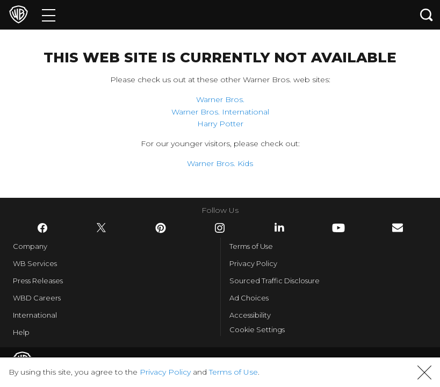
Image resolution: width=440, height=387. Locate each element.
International (35, 315)
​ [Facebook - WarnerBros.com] (42, 228)
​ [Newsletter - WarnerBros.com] (397, 228)
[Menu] (49, 15)
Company (30, 246)
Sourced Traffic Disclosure (274, 280)
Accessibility (250, 315)
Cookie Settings (257, 329)
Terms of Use (251, 246)
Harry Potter (220, 123)
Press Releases (38, 280)
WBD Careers (37, 297)
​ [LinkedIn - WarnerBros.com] (279, 227)
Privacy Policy (253, 263)
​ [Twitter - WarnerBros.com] (101, 228)
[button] (424, 372)
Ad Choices (249, 297)
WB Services (35, 263)
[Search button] (426, 15)
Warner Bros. (220, 99)
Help (21, 332)
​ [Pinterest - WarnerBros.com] (160, 228)
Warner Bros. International (220, 112)
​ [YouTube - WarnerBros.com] (338, 228)
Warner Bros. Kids (220, 163)
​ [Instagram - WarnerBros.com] (219, 228)
